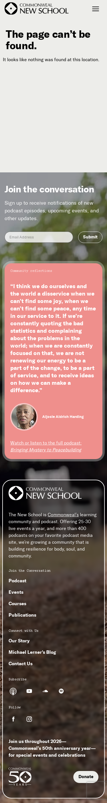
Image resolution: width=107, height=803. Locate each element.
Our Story (19, 640)
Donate (85, 776)
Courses (17, 603)
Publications (22, 615)
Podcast (17, 580)
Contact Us (21, 663)
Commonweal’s (63, 514)
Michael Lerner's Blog (32, 652)
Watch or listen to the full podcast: (46, 446)
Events (16, 592)
